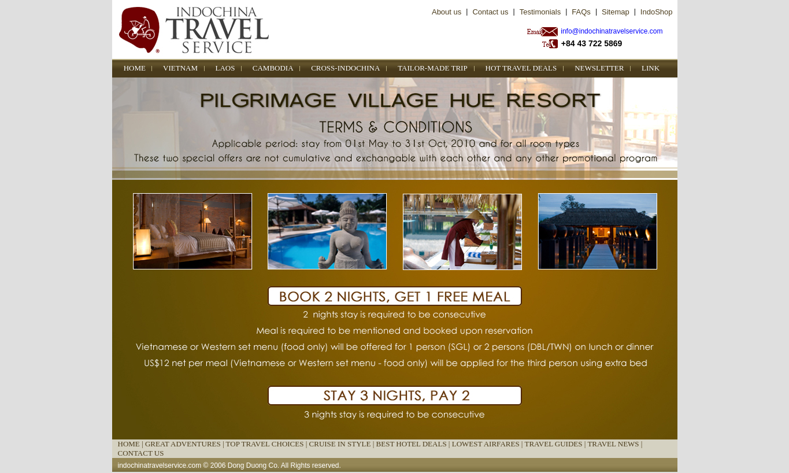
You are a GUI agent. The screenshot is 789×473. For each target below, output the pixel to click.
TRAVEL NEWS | (614, 443)
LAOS (225, 68)
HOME (135, 68)
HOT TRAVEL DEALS (521, 68)
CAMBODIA (273, 68)
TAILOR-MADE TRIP (432, 68)
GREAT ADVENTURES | (185, 443)
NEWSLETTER (599, 68)
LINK (651, 68)
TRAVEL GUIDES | (555, 443)
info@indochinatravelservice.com (611, 31)
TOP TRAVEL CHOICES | (267, 443)
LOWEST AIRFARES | (488, 443)
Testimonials (540, 12)
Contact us (490, 12)
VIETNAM (180, 68)
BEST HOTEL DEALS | (414, 443)
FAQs (581, 12)
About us (446, 12)
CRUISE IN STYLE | (342, 443)
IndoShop (656, 12)
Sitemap (615, 12)
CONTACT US (141, 453)
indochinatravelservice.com (160, 465)
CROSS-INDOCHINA (345, 68)
